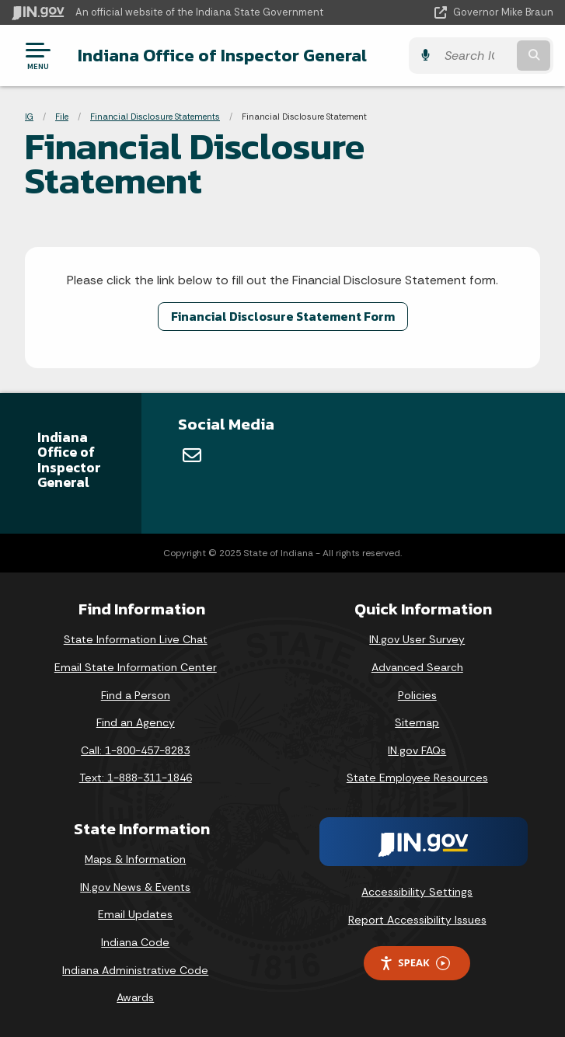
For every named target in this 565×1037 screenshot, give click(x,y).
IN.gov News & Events (135, 887)
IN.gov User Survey (417, 639)
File (61, 116)
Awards (135, 997)
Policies (417, 695)
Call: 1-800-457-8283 (135, 750)
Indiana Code (135, 942)
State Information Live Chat (136, 639)
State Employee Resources (417, 778)
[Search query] (475, 55)
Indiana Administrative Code (135, 970)
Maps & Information (135, 859)
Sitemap (417, 722)
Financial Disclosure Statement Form (283, 316)
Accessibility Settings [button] (417, 892)
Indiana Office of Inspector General (222, 55)
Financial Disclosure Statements (155, 116)
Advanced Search (417, 667)
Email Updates (135, 914)
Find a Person (135, 695)
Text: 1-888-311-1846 (135, 778)
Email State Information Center (135, 667)
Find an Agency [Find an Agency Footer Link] (135, 722)
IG (29, 116)
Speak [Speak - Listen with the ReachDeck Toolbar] (414, 962)
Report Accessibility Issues (417, 920)
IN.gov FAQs (417, 750)
